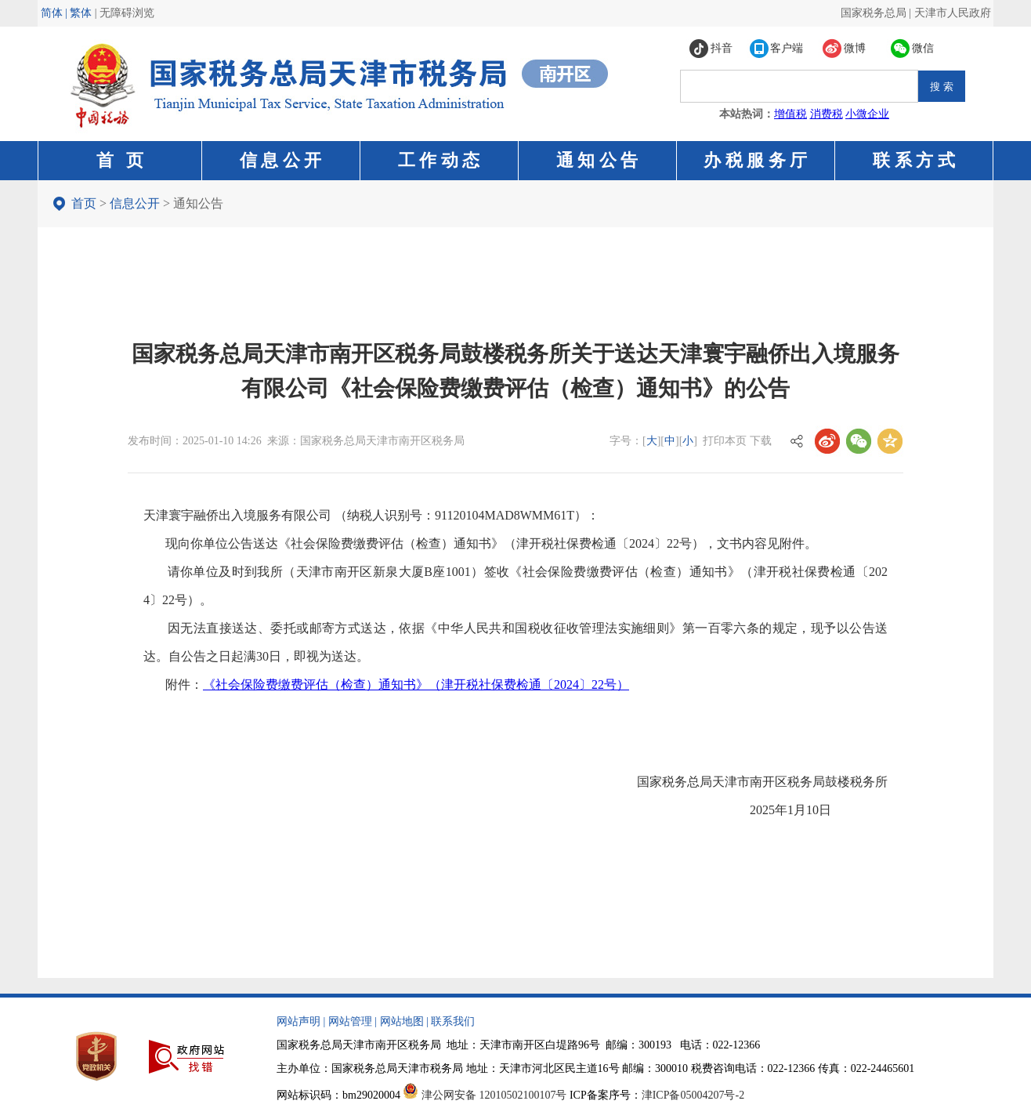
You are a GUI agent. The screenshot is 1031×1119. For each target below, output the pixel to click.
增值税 (790, 114)
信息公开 (135, 203)
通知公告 (198, 203)
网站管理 (350, 1021)
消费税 (826, 114)
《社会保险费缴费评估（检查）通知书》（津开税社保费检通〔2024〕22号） (416, 684)
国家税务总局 (873, 13)
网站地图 (402, 1021)
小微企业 (867, 114)
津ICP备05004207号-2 (693, 1095)
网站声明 (298, 1021)
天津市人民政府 (952, 13)
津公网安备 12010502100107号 (494, 1095)
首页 (83, 203)
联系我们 (453, 1021)
